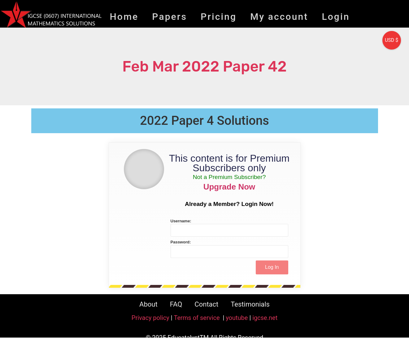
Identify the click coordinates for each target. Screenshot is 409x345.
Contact (206, 304)
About (148, 304)
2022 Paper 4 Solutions (204, 120)
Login (336, 16)
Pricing (219, 16)
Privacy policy (150, 317)
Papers (169, 16)
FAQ (176, 304)
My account (279, 16)
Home (124, 16)
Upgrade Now (229, 186)
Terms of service (197, 317)
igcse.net (264, 317)
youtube (237, 317)
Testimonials (250, 304)
